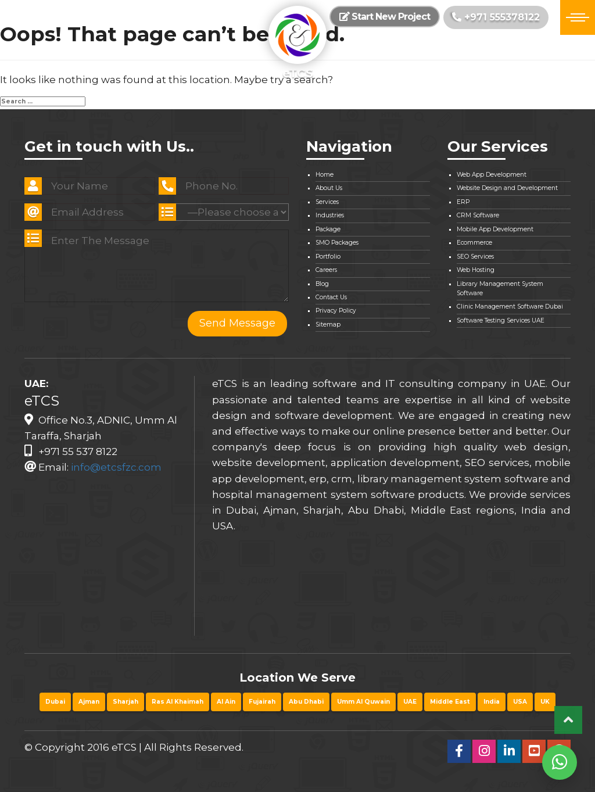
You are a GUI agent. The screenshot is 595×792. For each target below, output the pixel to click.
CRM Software (478, 215)
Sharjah (125, 701)
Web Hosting (475, 270)
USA (520, 701)
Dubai (55, 701)
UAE (410, 701)
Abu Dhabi (306, 701)
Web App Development (491, 174)
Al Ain (226, 701)
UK (545, 701)
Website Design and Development (507, 188)
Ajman (88, 701)
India (491, 701)
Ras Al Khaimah (177, 701)
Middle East (450, 701)
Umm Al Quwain (363, 701)
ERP (463, 202)
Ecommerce (474, 242)
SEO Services (475, 256)
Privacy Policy (336, 310)
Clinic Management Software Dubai (510, 306)
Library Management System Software (500, 288)
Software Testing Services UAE (500, 320)
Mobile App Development (495, 229)
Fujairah (262, 701)
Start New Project (384, 16)
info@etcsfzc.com (116, 467)
